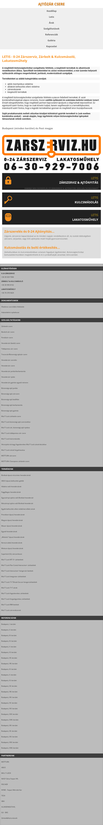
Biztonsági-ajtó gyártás (10, 411)
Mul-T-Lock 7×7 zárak (9, 588)
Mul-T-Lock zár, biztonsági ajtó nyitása (15, 427)
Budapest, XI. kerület (9, 680)
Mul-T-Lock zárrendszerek (11, 610)
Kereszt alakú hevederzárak (11, 543)
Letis (51, 16)
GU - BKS (4, 812)
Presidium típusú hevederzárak (13, 514)
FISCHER (4, 784)
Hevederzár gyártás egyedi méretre (14, 382)
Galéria (51, 40)
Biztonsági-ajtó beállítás (10, 399)
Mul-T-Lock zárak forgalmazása (13, 450)
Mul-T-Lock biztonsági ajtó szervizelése (15, 422)
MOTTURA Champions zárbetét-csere (15, 461)
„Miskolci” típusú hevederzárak (12, 537)
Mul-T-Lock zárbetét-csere (11, 416)
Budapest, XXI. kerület (9, 737)
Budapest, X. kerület (8, 675)
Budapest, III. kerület (8, 635)
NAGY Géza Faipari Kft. (9, 779)
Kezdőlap (51, 11)
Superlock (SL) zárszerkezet (11, 554)
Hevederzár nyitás (8, 377)
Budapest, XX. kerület (9, 731)
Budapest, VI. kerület (9, 652)
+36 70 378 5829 (7, 293)
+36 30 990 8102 (7, 285)
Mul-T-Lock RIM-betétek (10, 604)
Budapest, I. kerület (8, 624)
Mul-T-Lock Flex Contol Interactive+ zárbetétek (18, 565)
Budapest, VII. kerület (9, 658)
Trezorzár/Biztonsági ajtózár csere (14, 354)
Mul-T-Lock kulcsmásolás (10, 439)
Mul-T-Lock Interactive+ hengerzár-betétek (17, 571)
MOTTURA (5, 762)
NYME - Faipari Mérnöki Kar (11, 790)
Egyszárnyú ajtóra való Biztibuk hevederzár (17, 498)
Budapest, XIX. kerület (9, 725)
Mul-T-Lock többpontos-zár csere (13, 433)
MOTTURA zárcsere (8, 456)
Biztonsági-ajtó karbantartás (12, 405)
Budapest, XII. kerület (9, 686)
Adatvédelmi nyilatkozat (10, 312)
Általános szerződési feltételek (12, 307)
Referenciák (51, 34)
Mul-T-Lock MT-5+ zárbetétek (12, 559)
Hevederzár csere (8, 366)
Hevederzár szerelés (9, 360)
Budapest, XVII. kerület (9, 714)
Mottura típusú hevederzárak (12, 548)
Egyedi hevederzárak (9, 531)
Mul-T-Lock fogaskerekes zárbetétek (14, 593)
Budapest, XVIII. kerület (9, 720)
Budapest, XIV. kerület (9, 697)
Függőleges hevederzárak (11, 492)
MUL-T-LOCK (6, 773)
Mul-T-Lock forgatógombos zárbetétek (15, 599)
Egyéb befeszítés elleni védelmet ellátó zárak (18, 509)
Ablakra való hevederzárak (11, 486)
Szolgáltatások (51, 28)
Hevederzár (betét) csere (10, 343)
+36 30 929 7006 (7, 277)
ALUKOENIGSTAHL (8, 807)
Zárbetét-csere (6, 326)
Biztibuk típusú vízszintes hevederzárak (16, 475)
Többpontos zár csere (9, 349)
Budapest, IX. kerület (9, 669)
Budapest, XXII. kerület (9, 742)
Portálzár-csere (7, 337)
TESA (3, 795)
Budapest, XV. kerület (9, 703)
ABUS (3, 767)
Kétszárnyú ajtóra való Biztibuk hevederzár (17, 503)
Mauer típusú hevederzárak (11, 526)
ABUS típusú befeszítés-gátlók (12, 481)
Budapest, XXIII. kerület (9, 748)
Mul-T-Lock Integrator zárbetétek (13, 576)
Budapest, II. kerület (8, 630)
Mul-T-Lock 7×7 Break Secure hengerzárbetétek (19, 582)
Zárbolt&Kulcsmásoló (9, 818)
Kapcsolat (51, 46)
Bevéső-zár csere (7, 332)
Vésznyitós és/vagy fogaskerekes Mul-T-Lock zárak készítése (23, 444)
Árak (51, 22)
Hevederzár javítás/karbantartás (13, 371)
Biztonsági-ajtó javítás (9, 388)
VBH (3, 801)
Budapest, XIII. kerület (9, 692)
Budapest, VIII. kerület (9, 663)
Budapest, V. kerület (8, 647)
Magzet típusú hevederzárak (12, 520)
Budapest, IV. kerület (9, 641)
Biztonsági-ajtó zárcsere (10, 394)
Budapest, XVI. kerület (9, 708)
